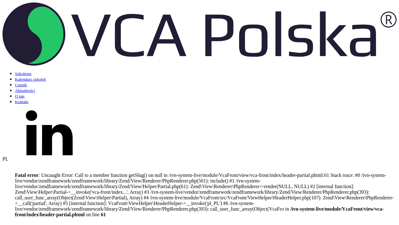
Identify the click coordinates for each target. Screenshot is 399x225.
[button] (199, 187)
